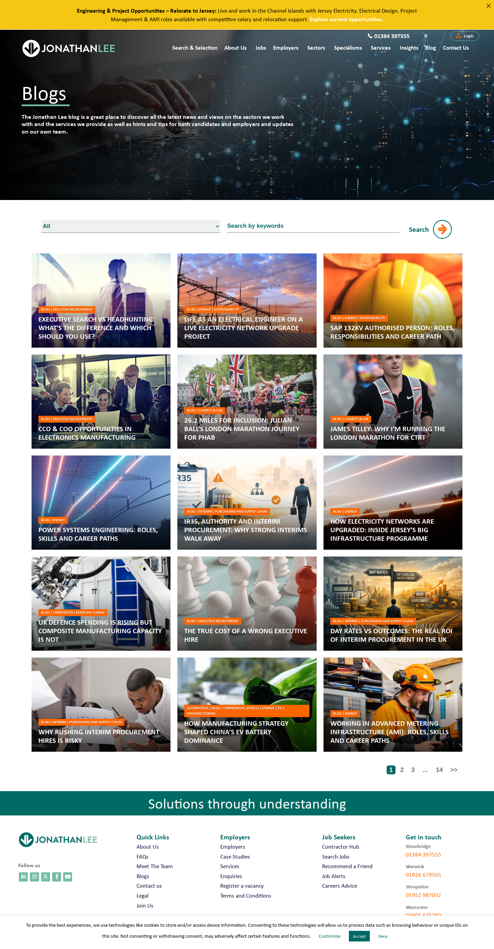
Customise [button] (329, 936)
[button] (464, 36)
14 (439, 769)
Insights (409, 47)
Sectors (316, 47)
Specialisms (348, 47)
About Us (235, 47)
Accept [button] (359, 936)
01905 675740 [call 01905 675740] (423, 915)
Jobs (261, 47)
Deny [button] (383, 936)
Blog (430, 47)
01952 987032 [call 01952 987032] (423, 895)
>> (454, 769)
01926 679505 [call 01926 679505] (423, 874)
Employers (285, 47)
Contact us (456, 47)
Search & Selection (194, 47)
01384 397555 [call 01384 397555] (423, 854)
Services (381, 47)
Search (419, 229)
